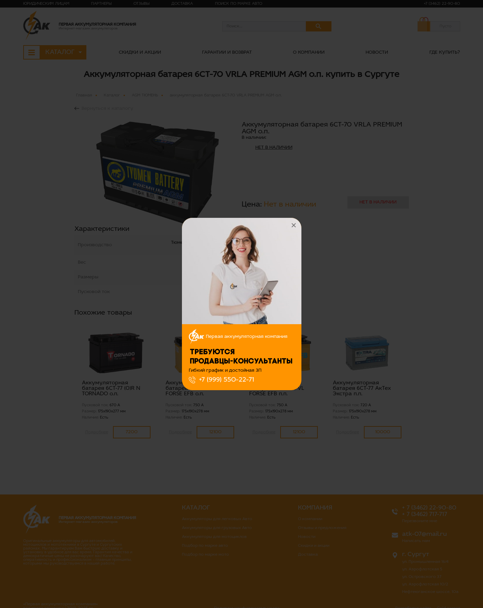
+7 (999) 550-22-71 (226, 379)
